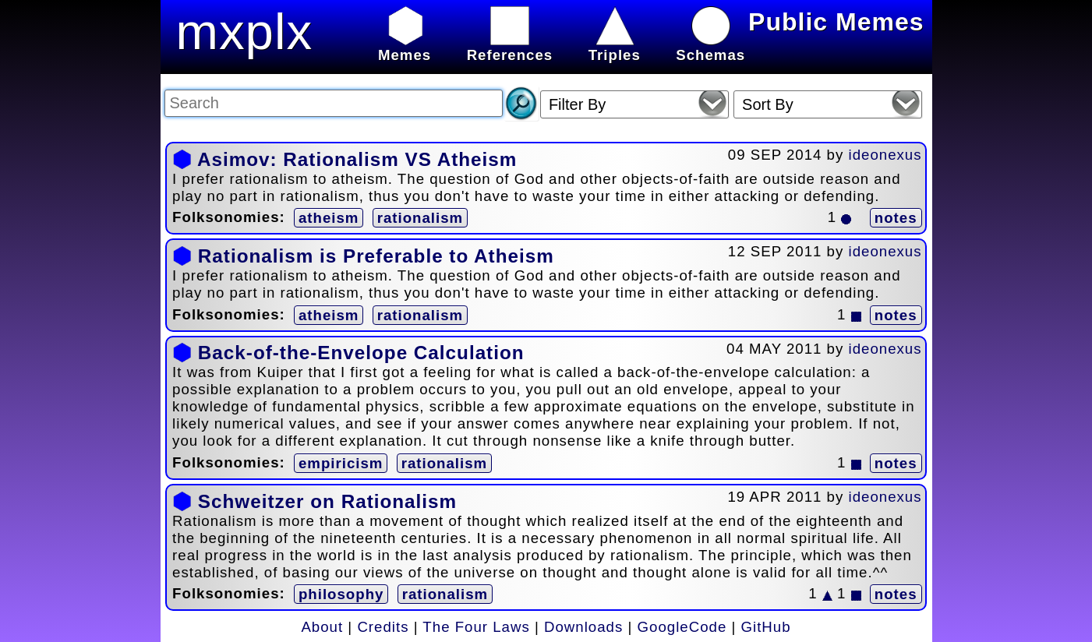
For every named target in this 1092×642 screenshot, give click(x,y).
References (510, 46)
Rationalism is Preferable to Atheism (376, 255)
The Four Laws (475, 627)
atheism (329, 218)
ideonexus (885, 154)
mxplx (244, 31)
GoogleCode (682, 627)
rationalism (420, 218)
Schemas (710, 46)
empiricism (341, 463)
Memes (404, 46)
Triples (614, 46)
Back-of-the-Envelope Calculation (361, 352)
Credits (382, 627)
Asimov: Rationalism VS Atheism (357, 159)
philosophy (341, 594)
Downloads (583, 627)
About (322, 627)
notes (896, 218)
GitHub (766, 627)
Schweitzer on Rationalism (327, 501)
